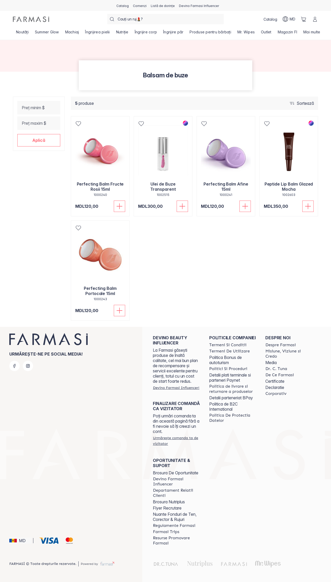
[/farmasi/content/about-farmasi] (280, 345)
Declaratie (274, 387)
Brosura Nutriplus (169, 501)
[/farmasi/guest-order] (176, 440)
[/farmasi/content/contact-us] (176, 493)
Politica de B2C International (223, 406)
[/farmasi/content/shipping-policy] (232, 389)
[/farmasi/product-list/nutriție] (122, 33)
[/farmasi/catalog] (122, 5)
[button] (38, 140)
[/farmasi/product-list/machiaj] (72, 33)
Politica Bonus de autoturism (225, 360)
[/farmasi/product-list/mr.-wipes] (246, 33)
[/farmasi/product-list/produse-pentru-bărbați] (210, 33)
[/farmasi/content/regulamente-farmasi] (174, 525)
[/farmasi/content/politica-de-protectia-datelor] (232, 418)
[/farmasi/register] (140, 5)
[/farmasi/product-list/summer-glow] (47, 33)
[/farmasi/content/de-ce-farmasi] (279, 375)
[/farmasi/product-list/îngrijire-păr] (173, 33)
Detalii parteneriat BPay (231, 397)
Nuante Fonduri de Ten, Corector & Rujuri (175, 517)
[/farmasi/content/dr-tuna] (276, 368)
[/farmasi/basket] (303, 19)
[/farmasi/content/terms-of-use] (229, 351)
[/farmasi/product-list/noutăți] (22, 33)
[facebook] (14, 366)
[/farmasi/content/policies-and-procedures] (228, 368)
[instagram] (28, 366)
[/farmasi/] (31, 19)
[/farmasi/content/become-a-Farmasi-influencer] (176, 481)
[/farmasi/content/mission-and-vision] (288, 354)
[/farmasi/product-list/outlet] (266, 33)
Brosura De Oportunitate (175, 472)
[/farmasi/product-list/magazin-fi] (287, 33)
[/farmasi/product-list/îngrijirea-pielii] (97, 33)
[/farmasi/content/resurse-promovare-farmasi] (176, 540)
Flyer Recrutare (167, 508)
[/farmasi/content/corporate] (276, 393)
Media (271, 362)
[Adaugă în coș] (119, 206)
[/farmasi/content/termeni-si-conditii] (227, 345)
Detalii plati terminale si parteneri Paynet (230, 377)
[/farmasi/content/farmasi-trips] (166, 531)
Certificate (274, 381)
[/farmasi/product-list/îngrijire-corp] (146, 33)
